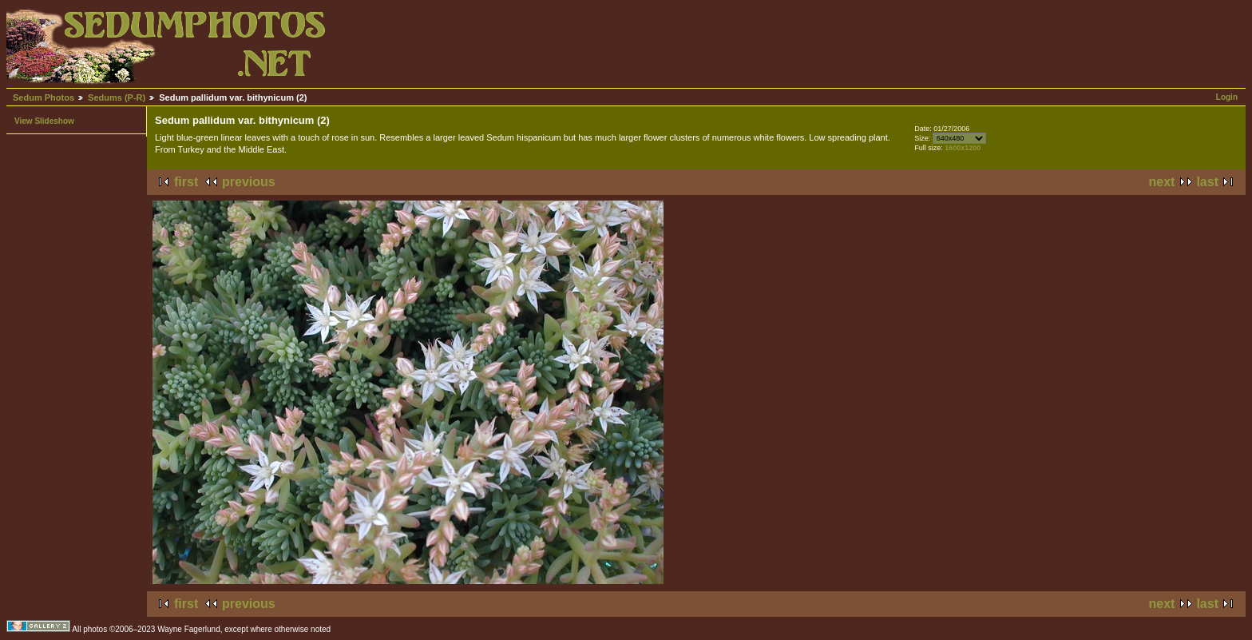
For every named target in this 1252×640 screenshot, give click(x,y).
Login (1227, 97)
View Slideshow (44, 121)
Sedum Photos (43, 97)
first (186, 182)
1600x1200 (963, 148)
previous (248, 182)
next (1162, 182)
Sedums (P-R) (116, 97)
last (1207, 182)
